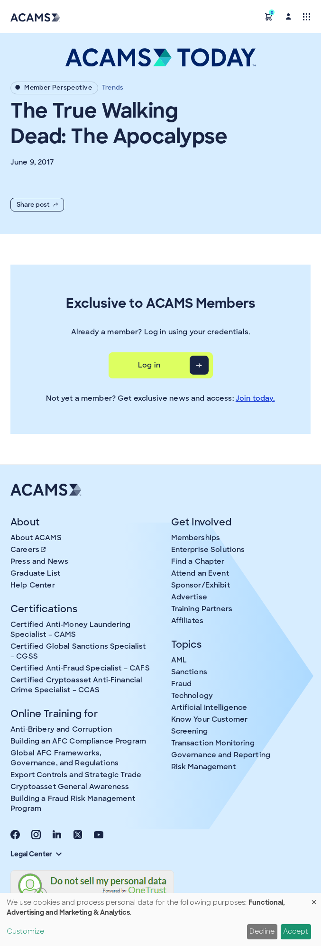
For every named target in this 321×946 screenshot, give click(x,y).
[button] (269, 16)
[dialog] (160, 919)
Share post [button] (37, 205)
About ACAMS (36, 537)
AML (179, 660)
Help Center (32, 585)
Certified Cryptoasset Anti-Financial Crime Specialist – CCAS (76, 685)
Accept (295, 931)
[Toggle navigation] (306, 16)
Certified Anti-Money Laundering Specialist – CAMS (70, 629)
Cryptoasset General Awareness (69, 786)
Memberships (195, 537)
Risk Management (203, 766)
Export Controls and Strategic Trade (75, 775)
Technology (192, 695)
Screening (189, 731)
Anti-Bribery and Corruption (61, 729)
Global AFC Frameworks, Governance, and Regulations (64, 758)
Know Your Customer (209, 719)
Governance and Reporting (221, 755)
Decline (262, 931)
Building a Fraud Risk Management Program (72, 803)
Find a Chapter (198, 561)
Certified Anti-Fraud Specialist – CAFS (80, 668)
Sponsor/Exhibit (200, 585)
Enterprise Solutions (208, 549)
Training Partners (202, 609)
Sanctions (189, 672)
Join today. (255, 398)
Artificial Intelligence (209, 707)
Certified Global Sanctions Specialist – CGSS (78, 651)
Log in (149, 365)
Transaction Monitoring (213, 743)
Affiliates (187, 620)
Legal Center (36, 854)
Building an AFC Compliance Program (78, 741)
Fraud (181, 684)
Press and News (39, 561)
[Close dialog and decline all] (314, 899)
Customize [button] (25, 931)
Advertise (189, 597)
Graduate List (35, 573)
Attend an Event (200, 573)
